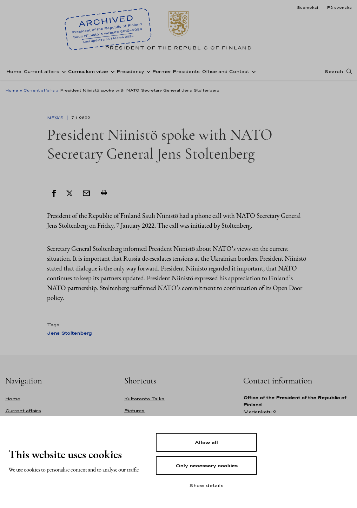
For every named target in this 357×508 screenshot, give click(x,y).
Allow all (206, 442)
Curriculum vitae (88, 71)
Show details (206, 485)
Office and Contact (225, 71)
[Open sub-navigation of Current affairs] (62, 71)
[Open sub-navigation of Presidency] (147, 71)
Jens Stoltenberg (69, 333)
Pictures (134, 411)
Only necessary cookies (207, 465)
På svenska (339, 7)
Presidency (130, 71)
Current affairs (41, 71)
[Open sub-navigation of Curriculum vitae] (111, 71)
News (56, 118)
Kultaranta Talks (144, 399)
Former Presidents (176, 71)
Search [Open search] (333, 71)
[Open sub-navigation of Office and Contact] (252, 71)
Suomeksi (307, 7)
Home (13, 71)
